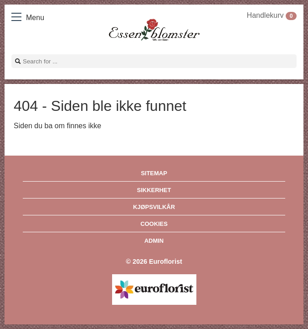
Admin (154, 240)
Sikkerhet (154, 190)
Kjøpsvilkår (154, 207)
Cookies (154, 223)
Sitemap (154, 173)
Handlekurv (272, 15)
